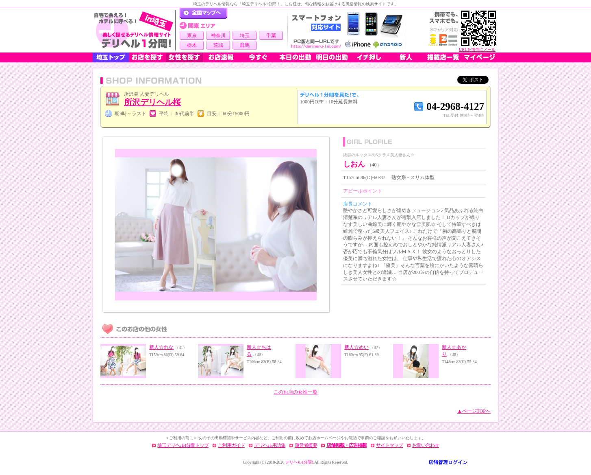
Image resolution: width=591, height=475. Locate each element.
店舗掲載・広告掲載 (346, 445)
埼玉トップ (110, 57)
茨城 (218, 45)
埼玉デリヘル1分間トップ (183, 445)
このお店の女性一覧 (295, 392)
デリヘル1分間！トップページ (203, 13)
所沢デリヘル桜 (152, 102)
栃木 (192, 45)
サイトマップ (389, 445)
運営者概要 (306, 445)
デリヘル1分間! (299, 462)
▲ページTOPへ (474, 411)
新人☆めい (356, 347)
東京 (192, 35)
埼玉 (245, 35)
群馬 (245, 45)
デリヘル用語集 (269, 445)
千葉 (271, 35)
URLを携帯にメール (477, 49)
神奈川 (218, 35)
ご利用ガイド (231, 445)
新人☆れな (161, 347)
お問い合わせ (425, 445)
